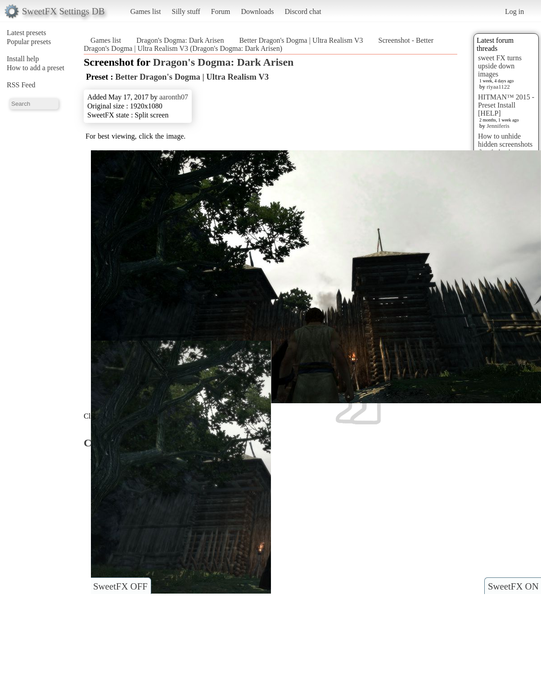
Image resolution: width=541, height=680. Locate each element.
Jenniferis (498, 125)
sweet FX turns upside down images (500, 66)
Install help (23, 59)
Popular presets (29, 41)
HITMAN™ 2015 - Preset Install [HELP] (506, 105)
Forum (220, 11)
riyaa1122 (498, 86)
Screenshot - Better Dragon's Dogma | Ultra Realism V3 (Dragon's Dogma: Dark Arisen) (258, 44)
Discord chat (302, 11)
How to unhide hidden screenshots (505, 140)
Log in (514, 11)
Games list (146, 11)
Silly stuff (186, 11)
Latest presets (26, 32)
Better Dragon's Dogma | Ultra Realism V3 (301, 40)
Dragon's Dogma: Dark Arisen (180, 40)
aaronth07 (173, 97)
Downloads (257, 11)
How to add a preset (35, 68)
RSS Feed (21, 85)
